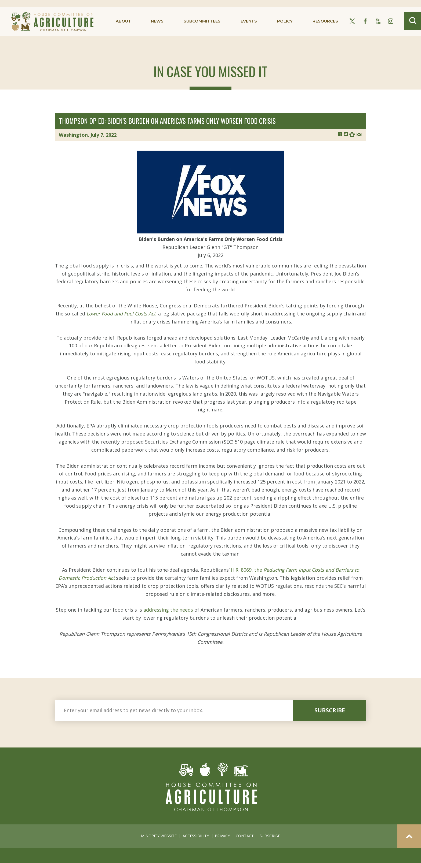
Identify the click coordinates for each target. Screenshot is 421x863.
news (157, 21)
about (123, 21)
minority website (159, 835)
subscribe (329, 710)
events (249, 21)
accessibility (196, 835)
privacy (222, 835)
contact (245, 835)
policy (285, 21)
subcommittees (202, 21)
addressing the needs (168, 610)
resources (325, 21)
